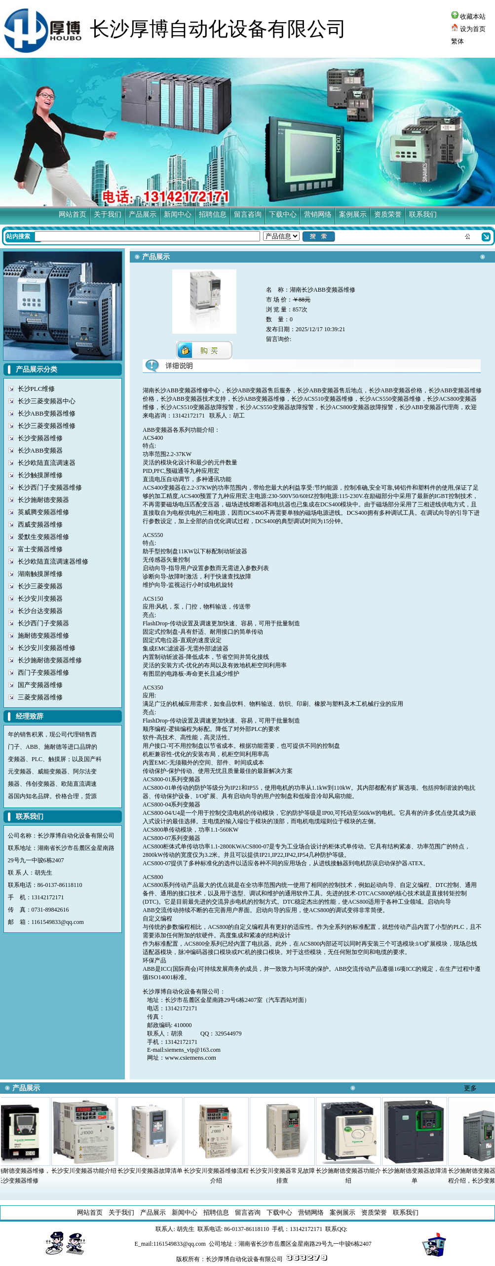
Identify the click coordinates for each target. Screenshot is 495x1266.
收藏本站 (468, 16)
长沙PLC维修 (36, 388)
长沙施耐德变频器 (43, 499)
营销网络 (318, 214)
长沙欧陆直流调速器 (47, 462)
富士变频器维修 (40, 549)
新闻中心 (177, 214)
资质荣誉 (388, 214)
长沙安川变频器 (40, 598)
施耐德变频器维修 (43, 635)
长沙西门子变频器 (43, 623)
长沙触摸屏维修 (40, 475)
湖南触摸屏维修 (40, 573)
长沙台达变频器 (40, 610)
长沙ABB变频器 (40, 450)
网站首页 (72, 214)
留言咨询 (248, 214)
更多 (470, 1088)
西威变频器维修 (40, 524)
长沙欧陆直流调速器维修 (53, 561)
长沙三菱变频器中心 (47, 401)
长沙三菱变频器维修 (47, 425)
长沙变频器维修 (40, 438)
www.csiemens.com (190, 1057)
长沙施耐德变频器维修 (50, 660)
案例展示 (353, 214)
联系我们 (423, 214)
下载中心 (283, 214)
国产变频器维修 (40, 685)
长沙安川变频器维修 (47, 648)
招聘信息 (213, 214)
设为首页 (468, 29)
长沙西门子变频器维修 (50, 487)
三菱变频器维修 (40, 697)
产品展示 (142, 214)
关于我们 (107, 214)
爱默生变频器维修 (43, 536)
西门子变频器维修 (43, 672)
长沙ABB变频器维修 (47, 413)
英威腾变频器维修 (43, 512)
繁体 (457, 41)
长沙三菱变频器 (40, 586)
